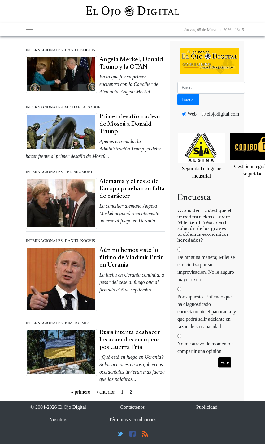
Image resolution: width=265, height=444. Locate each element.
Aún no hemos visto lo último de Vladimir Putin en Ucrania (131, 257)
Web (192, 113)
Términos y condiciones (132, 419)
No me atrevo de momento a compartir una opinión (205, 347)
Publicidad (206, 407)
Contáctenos (132, 407)
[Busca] (211, 88)
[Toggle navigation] (29, 29)
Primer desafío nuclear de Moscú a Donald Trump (130, 124)
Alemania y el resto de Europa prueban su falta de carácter (132, 188)
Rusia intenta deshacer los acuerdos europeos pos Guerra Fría (129, 339)
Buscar (188, 99)
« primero (80, 392)
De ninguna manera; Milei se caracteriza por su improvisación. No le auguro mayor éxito (206, 268)
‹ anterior (106, 392)
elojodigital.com (223, 113)
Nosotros (58, 419)
